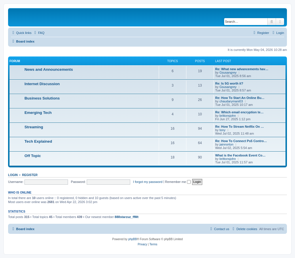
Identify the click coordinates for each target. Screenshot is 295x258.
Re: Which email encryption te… (239, 112)
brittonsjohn (228, 115)
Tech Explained (38, 141)
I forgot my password (147, 182)
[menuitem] (38, 32)
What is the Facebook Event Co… (240, 155)
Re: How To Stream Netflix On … (239, 126)
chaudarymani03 (231, 101)
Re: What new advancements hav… (241, 69)
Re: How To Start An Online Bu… (239, 98)
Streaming (33, 127)
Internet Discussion (42, 84)
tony (223, 130)
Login (13, 175)
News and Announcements (48, 69)
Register (30, 175)
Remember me (178, 182)
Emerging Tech (38, 112)
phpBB (132, 239)
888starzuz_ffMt (127, 217)
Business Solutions (42, 98)
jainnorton (226, 144)
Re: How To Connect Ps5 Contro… (241, 141)
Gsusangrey (228, 72)
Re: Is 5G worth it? (229, 83)
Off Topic (32, 156)
